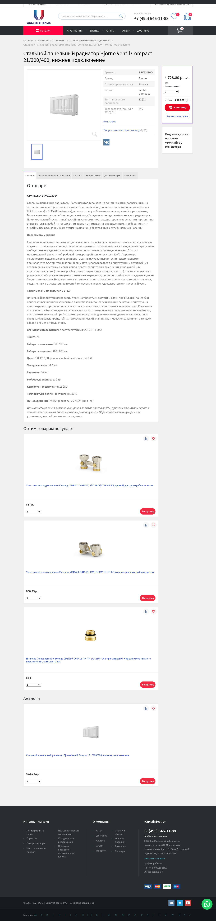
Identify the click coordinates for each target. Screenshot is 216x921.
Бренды (94, 30)
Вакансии (120, 846)
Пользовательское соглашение (68, 832)
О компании (75, 30)
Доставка (143, 30)
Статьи (111, 30)
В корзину (180, 107)
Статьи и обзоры (120, 832)
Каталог (45, 30)
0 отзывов (109, 121)
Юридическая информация (66, 840)
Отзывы (77, 175)
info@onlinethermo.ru (156, 836)
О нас (99, 830)
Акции (126, 30)
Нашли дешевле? (172, 86)
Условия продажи (120, 840)
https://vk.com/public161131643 (171, 903)
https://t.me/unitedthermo (180, 903)
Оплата (100, 840)
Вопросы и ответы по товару (125, 130)
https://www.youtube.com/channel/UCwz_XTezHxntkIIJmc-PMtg (188, 903)
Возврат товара (36, 843)
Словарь (120, 851)
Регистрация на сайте (35, 832)
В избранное (171, 70)
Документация (112, 175)
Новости (101, 850)
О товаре (29, 175)
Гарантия (32, 838)
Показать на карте (154, 858)
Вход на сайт (184, 5)
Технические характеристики (54, 175)
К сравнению (183, 70)
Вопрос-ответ (93, 175)
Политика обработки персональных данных (66, 851)
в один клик (177, 116)
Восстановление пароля (36, 850)
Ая (35, 914)
